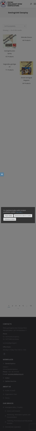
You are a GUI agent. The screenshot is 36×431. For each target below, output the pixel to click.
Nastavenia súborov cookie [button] (23, 216)
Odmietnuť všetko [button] (10, 219)
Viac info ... (19, 212)
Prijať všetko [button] (8, 216)
